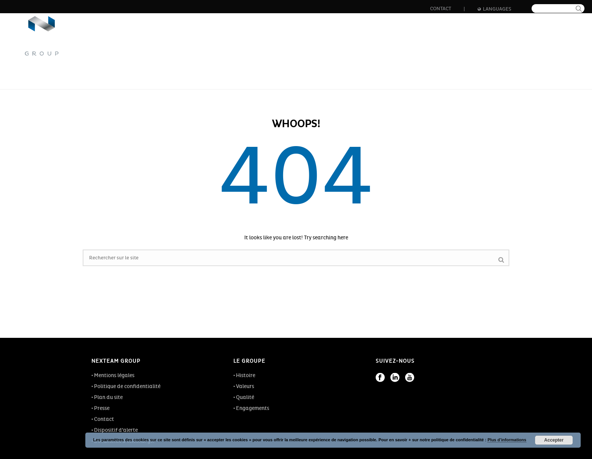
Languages (494, 9)
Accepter (553, 440)
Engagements (252, 408)
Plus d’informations (506, 439)
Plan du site (108, 397)
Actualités (490, 42)
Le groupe (251, 42)
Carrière (397, 42)
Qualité (245, 397)
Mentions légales (114, 375)
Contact (440, 9)
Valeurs (245, 386)
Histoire (245, 375)
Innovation (349, 42)
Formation (442, 42)
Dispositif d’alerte (116, 430)
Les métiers (299, 42)
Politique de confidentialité (127, 386)
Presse (101, 408)
